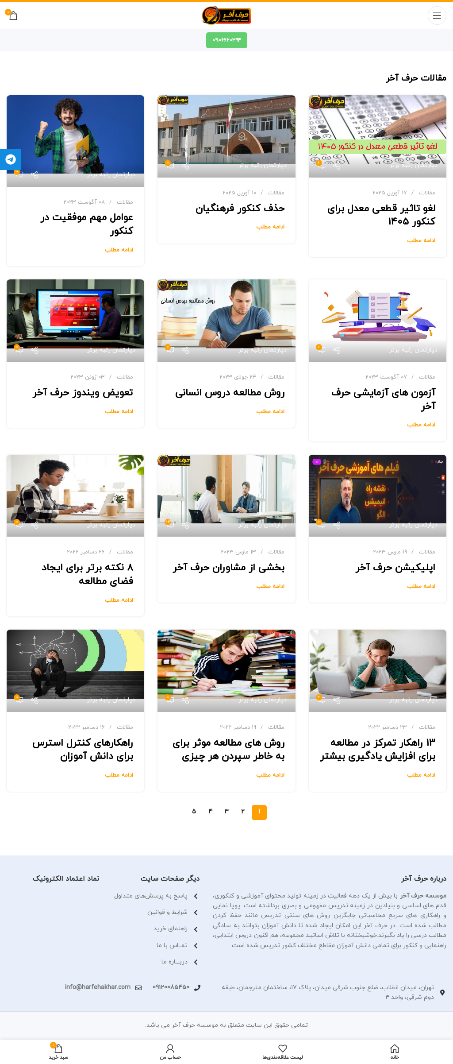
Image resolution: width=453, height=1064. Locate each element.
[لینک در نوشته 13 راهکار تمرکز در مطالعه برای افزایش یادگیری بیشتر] (377, 671)
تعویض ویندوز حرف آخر (82, 393)
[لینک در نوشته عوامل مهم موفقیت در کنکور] (75, 140)
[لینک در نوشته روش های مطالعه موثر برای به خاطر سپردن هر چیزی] (226, 671)
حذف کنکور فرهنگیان (240, 209)
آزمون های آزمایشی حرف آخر (383, 400)
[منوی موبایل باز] (437, 15)
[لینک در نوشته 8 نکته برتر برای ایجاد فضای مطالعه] (75, 496)
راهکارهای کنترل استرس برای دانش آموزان (82, 750)
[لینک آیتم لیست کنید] (156, 929)
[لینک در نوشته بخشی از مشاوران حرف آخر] (226, 496)
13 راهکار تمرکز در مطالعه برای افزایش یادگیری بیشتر (377, 750)
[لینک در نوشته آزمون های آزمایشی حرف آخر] (377, 320)
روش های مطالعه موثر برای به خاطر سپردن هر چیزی (228, 750)
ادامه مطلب (421, 241)
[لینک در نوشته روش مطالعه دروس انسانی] (226, 320)
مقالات (427, 193)
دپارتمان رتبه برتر (413, 165)
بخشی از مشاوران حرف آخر (228, 568)
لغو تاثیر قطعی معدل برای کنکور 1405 (381, 215)
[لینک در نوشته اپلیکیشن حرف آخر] (377, 496)
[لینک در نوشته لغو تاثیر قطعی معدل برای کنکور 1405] (377, 136)
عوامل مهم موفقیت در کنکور (86, 224)
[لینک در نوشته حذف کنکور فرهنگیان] (226, 136)
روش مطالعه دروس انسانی (229, 393)
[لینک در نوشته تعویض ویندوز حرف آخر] (75, 320)
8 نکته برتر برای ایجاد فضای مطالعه (87, 574)
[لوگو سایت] (227, 15)
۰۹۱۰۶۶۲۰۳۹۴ (226, 40)
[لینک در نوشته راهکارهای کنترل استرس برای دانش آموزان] (75, 671)
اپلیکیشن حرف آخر (395, 568)
